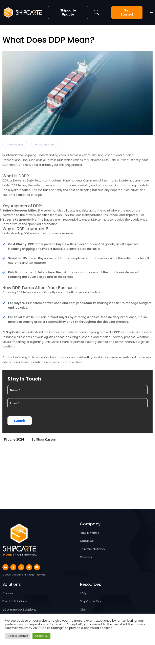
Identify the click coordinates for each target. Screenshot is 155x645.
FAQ (83, 593)
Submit (19, 421)
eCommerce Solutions (19, 609)
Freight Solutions (14, 601)
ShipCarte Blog (91, 601)
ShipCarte (13, 332)
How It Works (89, 533)
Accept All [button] (41, 636)
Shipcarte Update (68, 12)
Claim (84, 609)
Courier (7, 593)
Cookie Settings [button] (17, 636)
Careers (86, 557)
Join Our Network (92, 549)
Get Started (126, 12)
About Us (87, 541)
